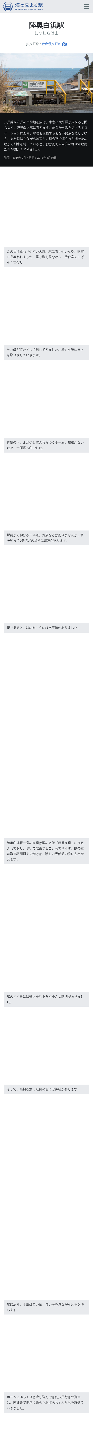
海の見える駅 (23, 7)
